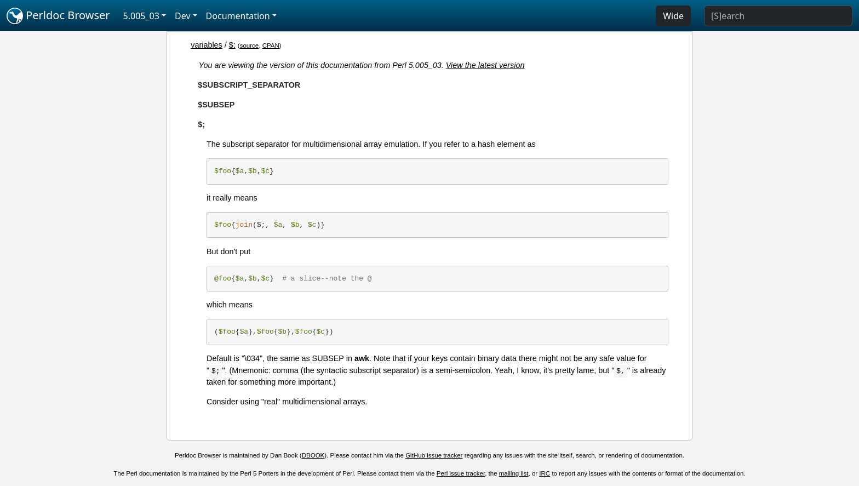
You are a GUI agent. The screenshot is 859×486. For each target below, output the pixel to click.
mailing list (514, 473)
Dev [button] (183, 16)
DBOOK (313, 455)
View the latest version (485, 65)
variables (206, 45)
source (249, 45)
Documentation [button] (238, 16)
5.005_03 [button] (141, 16)
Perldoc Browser (58, 16)
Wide (673, 16)
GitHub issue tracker (433, 455)
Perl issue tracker (461, 473)
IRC (544, 473)
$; (232, 45)
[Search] (778, 15)
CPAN (270, 45)
